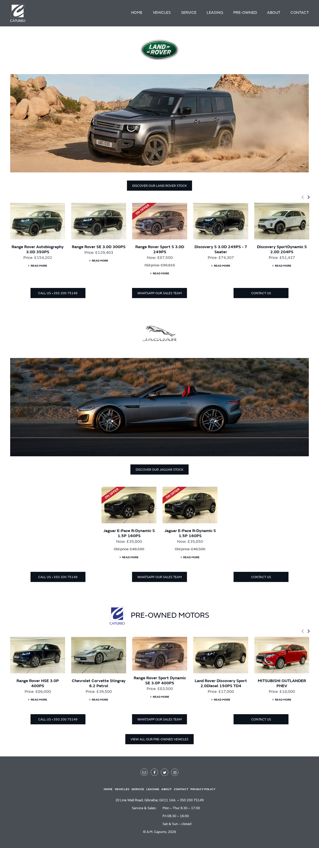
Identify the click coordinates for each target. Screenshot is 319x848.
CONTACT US (261, 293)
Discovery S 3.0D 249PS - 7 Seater (220, 249)
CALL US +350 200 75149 (58, 293)
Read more (39, 265)
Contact (300, 12)
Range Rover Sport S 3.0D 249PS (159, 249)
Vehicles (162, 12)
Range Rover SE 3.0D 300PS (99, 246)
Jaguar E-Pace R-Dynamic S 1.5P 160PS (129, 533)
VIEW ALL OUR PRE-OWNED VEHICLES (159, 739)
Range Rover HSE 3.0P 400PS (37, 683)
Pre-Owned (245, 12)
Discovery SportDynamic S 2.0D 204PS (282, 249)
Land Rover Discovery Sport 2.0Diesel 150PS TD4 (221, 683)
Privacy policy (202, 789)
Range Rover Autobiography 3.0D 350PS (38, 249)
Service (189, 12)
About (273, 12)
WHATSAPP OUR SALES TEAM (159, 293)
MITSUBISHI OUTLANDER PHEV (282, 683)
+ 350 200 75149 (190, 800)
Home (137, 12)
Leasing (215, 12)
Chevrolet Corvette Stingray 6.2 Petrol (99, 683)
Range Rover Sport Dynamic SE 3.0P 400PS (160, 680)
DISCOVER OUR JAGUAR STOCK (159, 470)
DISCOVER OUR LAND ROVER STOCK (159, 186)
